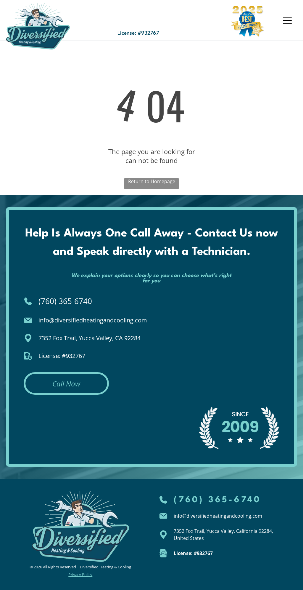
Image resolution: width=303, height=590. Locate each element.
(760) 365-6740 (65, 301)
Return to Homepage (151, 181)
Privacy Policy (80, 574)
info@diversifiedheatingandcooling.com (92, 320)
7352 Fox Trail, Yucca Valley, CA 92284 (89, 338)
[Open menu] (287, 20)
